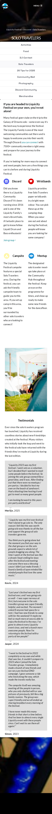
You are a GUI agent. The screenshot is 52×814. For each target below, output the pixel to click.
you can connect (29, 142)
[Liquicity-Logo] (4, 4)
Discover (27, 29)
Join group (8, 240)
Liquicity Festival (14, 29)
